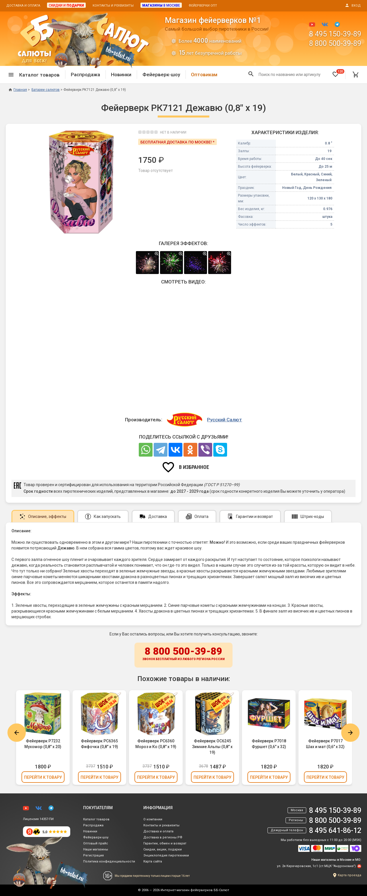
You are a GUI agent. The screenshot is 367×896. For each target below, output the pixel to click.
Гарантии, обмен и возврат (164, 843)
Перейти (43, 777)
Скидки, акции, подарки (162, 849)
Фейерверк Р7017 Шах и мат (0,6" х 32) (325, 744)
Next (350, 732)
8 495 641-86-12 (335, 830)
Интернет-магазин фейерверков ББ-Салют (195, 890)
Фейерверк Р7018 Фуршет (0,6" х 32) (269, 744)
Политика (109, 861)
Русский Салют (224, 419)
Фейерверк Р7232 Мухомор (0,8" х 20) (42, 744)
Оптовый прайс (95, 843)
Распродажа (85, 74)
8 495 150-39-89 (335, 34)
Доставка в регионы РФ (162, 837)
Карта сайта (152, 861)
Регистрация (93, 855)
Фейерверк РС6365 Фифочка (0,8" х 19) (99, 744)
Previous (16, 732)
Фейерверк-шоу (161, 74)
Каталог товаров (96, 819)
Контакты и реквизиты (113, 5)
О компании (152, 819)
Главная (18, 90)
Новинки (121, 74)
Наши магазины (95, 849)
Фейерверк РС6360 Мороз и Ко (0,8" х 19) (155, 744)
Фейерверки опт (203, 5)
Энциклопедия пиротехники (166, 855)
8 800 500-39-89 (335, 43)
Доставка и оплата (23, 5)
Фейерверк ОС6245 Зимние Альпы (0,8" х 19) (212, 747)
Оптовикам (204, 74)
